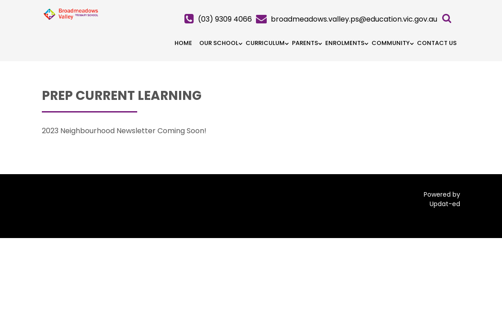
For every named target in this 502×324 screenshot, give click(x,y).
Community (391, 43)
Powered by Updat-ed (442, 199)
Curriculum (265, 43)
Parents (305, 43)
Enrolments (344, 43)
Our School (218, 43)
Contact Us (437, 43)
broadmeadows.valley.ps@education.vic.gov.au (354, 19)
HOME (183, 43)
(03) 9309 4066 (225, 19)
